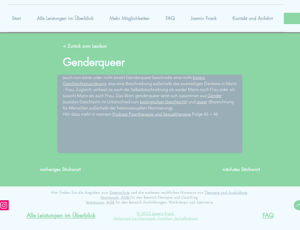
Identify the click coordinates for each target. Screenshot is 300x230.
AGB (125, 197)
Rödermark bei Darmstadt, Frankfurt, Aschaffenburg (156, 218)
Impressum (110, 197)
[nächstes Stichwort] (237, 169)
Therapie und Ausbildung (226, 192)
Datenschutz (120, 192)
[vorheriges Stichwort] (62, 169)
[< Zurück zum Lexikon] (85, 46)
